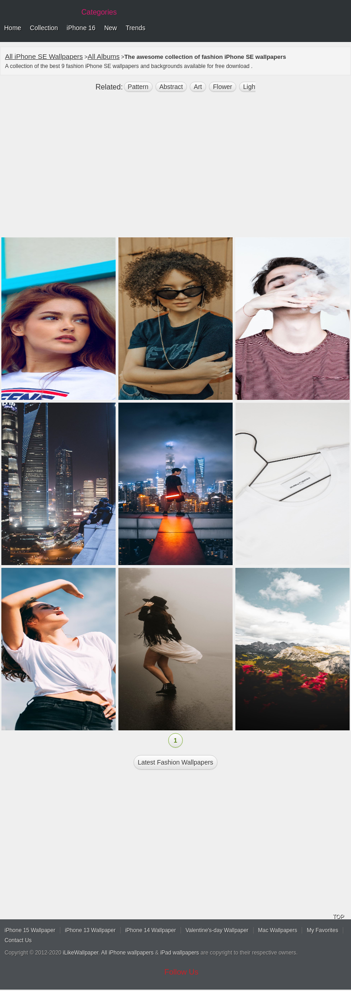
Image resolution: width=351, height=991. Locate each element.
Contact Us (18, 940)
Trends (135, 27)
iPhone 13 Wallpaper (90, 930)
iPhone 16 (81, 27)
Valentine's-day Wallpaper (217, 930)
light (250, 86)
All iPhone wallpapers (127, 952)
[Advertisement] (175, 168)
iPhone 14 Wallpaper (150, 930)
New (110, 27)
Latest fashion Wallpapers (175, 762)
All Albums (104, 56)
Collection (44, 27)
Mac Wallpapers (278, 930)
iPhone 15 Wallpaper (30, 930)
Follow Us (182, 972)
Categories (99, 12)
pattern (138, 86)
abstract (171, 86)
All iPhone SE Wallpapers (44, 56)
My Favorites (322, 930)
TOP (338, 916)
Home (12, 27)
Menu (341, 28)
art (198, 86)
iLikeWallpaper (81, 952)
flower (222, 86)
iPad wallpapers (179, 952)
